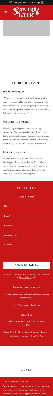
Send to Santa (26, 265)
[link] (26, 12)
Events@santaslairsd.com (29, 305)
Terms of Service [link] (26, 277)
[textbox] (26, 205)
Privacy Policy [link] (44, 274)
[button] (6, 12)
